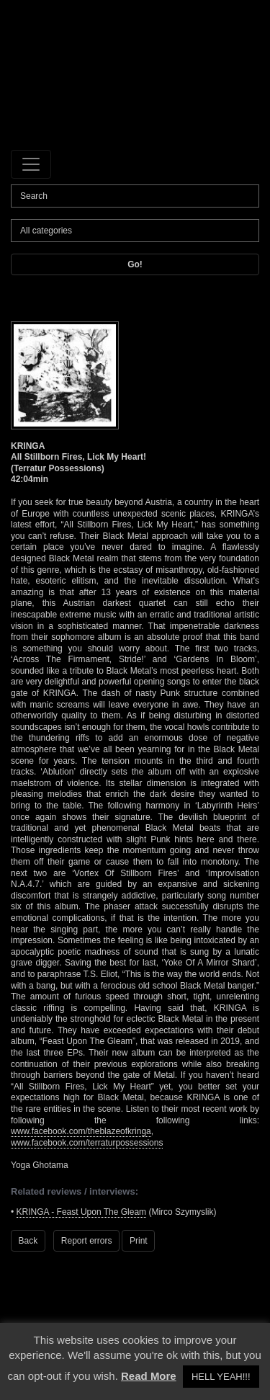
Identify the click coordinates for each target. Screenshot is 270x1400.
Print (139, 1241)
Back (28, 1241)
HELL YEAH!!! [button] (221, 1376)
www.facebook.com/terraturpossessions (87, 1143)
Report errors (86, 1241)
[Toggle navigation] (31, 164)
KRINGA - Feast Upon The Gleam (82, 1212)
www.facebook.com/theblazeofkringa (81, 1131)
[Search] (135, 196)
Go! (135, 264)
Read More (148, 1376)
